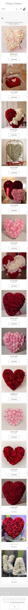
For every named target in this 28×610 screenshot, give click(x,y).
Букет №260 (14, 471)
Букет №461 (14, 282)
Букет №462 (14, 508)
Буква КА (14, 579)
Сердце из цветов (14, 544)
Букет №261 (14, 433)
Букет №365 (14, 320)
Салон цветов (8, 22)
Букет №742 (14, 93)
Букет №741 (14, 131)
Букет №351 (14, 244)
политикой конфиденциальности (17, 602)
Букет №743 (14, 206)
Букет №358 (14, 357)
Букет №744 (14, 169)
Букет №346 (14, 395)
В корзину (14, 59)
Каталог (15, 22)
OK (14, 606)
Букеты (21, 22)
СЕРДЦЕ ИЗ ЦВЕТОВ (14, 55)
